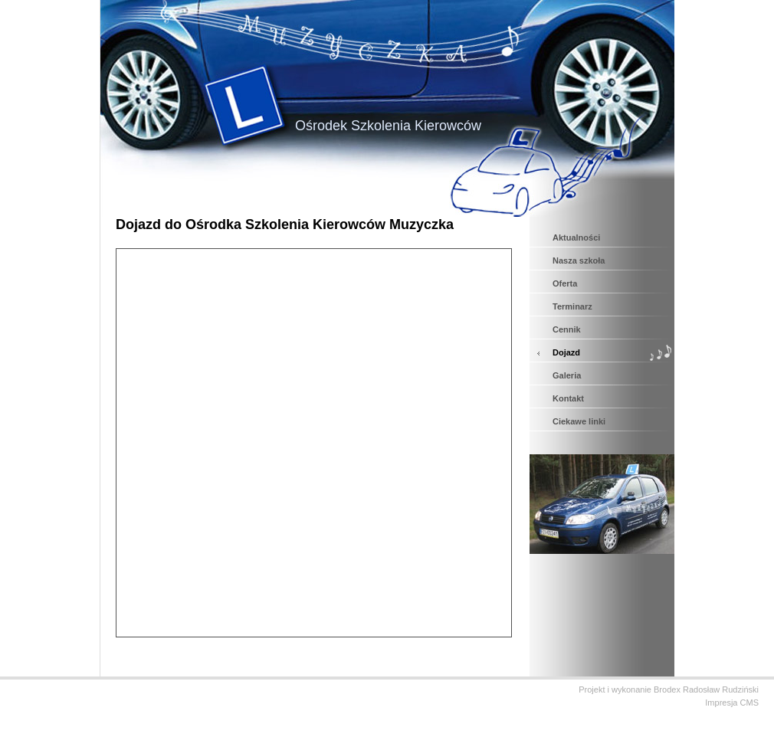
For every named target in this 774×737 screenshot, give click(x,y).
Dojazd (566, 352)
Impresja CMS (732, 702)
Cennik (567, 329)
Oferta (565, 283)
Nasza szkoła (579, 260)
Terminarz (572, 306)
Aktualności (576, 237)
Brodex (667, 689)
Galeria (567, 375)
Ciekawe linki (579, 421)
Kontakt (568, 398)
